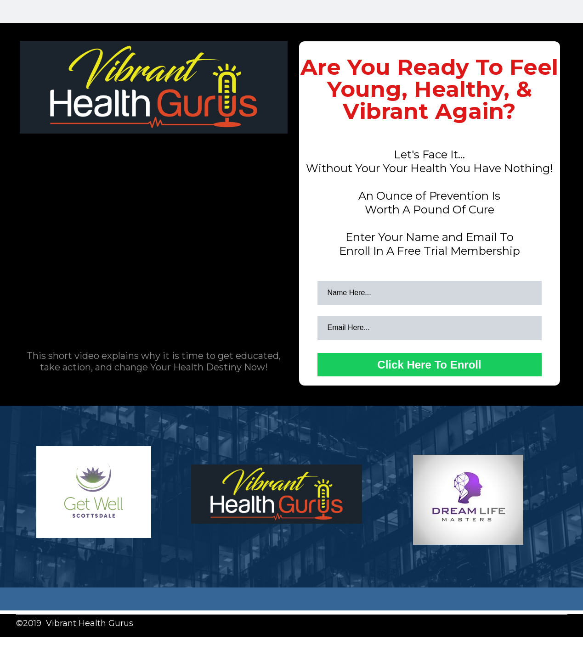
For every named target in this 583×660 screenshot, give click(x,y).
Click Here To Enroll (429, 364)
